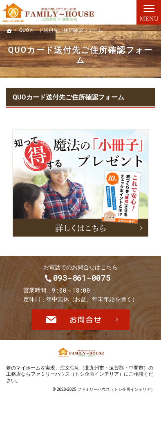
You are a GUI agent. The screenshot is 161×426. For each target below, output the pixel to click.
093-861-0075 (88, 281)
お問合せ (80, 325)
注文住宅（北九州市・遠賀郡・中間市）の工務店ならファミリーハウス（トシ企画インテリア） (79, 376)
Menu (148, 12)
